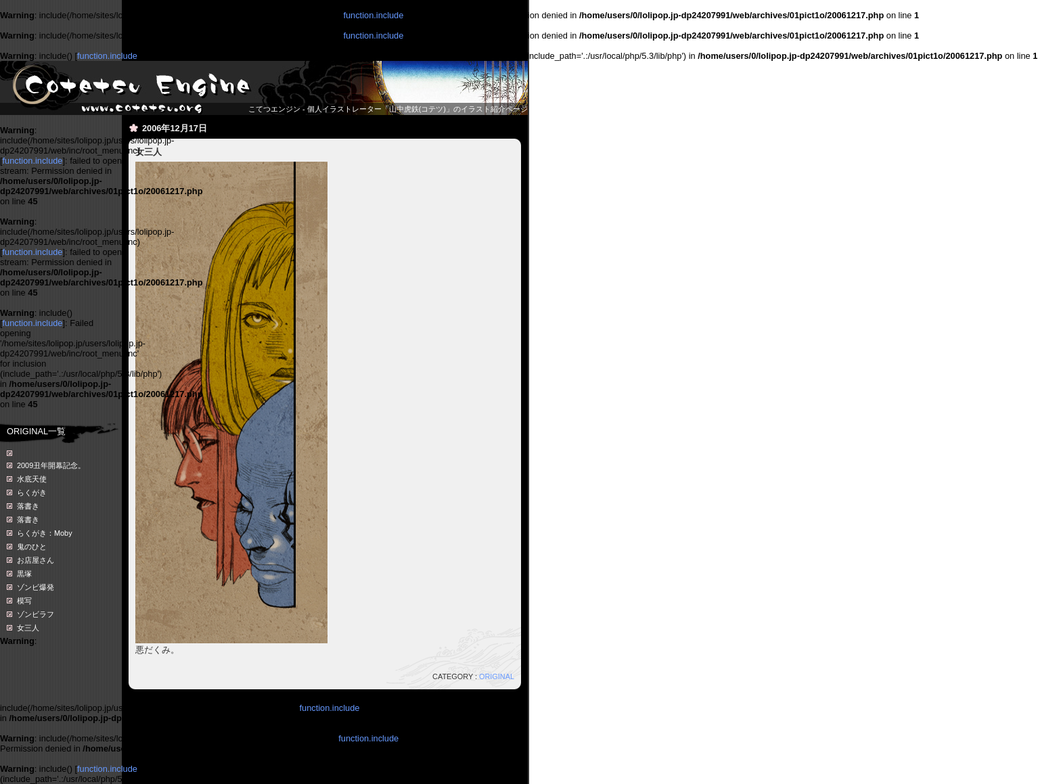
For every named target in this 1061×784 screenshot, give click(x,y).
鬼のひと (32, 547)
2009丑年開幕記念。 (51, 465)
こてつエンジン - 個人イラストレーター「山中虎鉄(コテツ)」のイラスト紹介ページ (388, 109)
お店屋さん (35, 560)
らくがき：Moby (44, 533)
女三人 (28, 628)
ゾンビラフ (35, 614)
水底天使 (32, 479)
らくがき (32, 492)
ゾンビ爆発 (35, 587)
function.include (373, 15)
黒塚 (24, 574)
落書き (28, 506)
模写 (24, 601)
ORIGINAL (496, 676)
